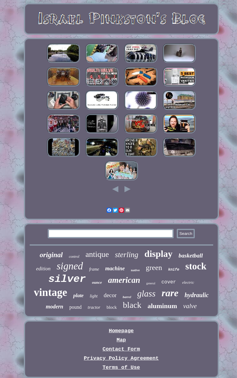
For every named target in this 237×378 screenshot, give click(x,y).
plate (78, 295)
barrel (127, 297)
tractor (94, 307)
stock (195, 266)
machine (115, 268)
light (94, 296)
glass (146, 293)
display (158, 254)
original (51, 255)
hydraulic (197, 295)
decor (110, 295)
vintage (50, 292)
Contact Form (121, 349)
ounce (97, 282)
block (111, 307)
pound (75, 307)
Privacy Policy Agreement (121, 358)
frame (94, 269)
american (124, 280)
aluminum (162, 306)
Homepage (121, 331)
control (74, 256)
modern (54, 307)
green (154, 268)
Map (121, 340)
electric (188, 282)
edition (43, 269)
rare (169, 292)
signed (70, 266)
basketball (191, 255)
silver (67, 279)
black (132, 305)
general (150, 283)
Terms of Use (121, 367)
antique (97, 254)
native (135, 270)
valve (190, 306)
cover (168, 282)
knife (173, 270)
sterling (126, 254)
